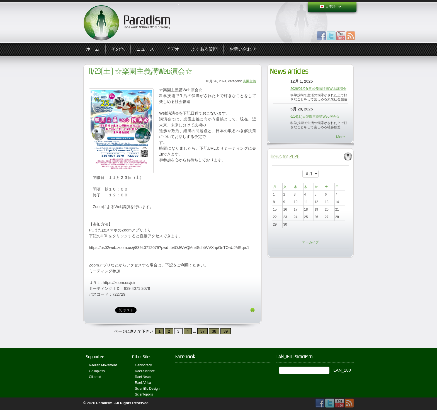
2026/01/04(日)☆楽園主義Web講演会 (318, 89)
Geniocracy (143, 365)
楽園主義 (249, 81)
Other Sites (141, 356)
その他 (118, 49)
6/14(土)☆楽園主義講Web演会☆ (314, 116)
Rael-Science (145, 371)
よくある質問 (204, 49)
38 (214, 331)
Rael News (143, 377)
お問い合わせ (242, 49)
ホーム (92, 49)
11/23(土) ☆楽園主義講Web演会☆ (140, 71)
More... (342, 137)
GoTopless (97, 371)
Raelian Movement (103, 365)
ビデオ (172, 49)
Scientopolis (144, 394)
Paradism (104, 403)
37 (202, 331)
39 (226, 331)
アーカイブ (310, 242)
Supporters (95, 356)
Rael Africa (143, 383)
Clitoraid (95, 377)
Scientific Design (147, 389)
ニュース (145, 49)
